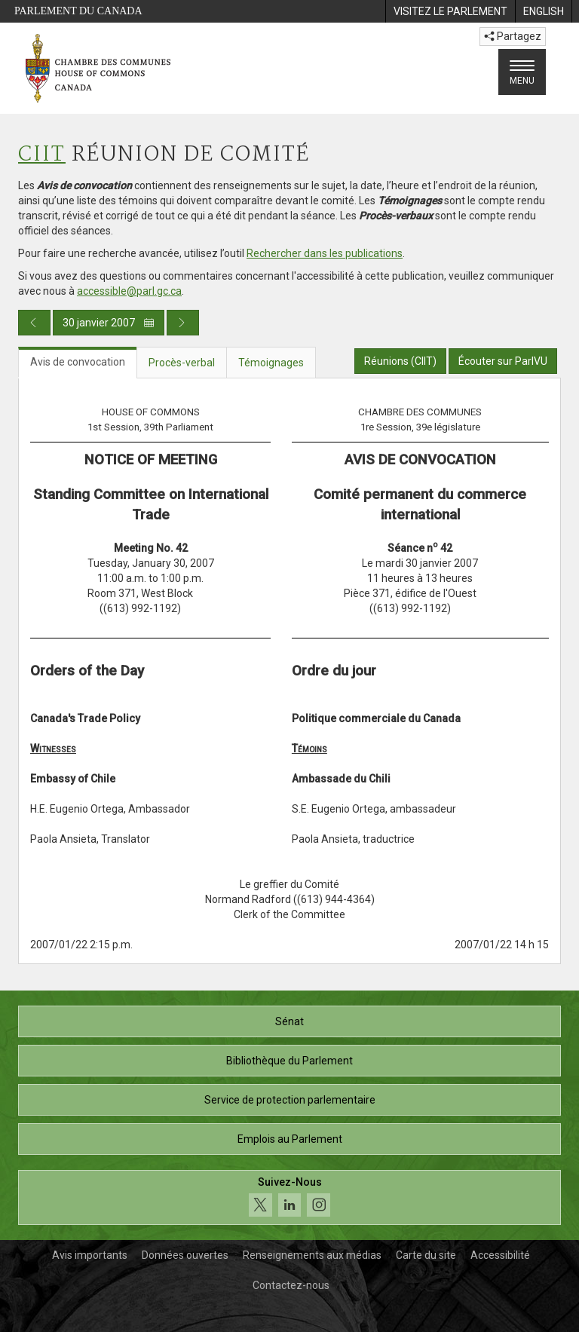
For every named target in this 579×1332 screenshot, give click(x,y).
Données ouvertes (185, 1255)
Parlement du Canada (78, 11)
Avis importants (89, 1255)
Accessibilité (500, 1255)
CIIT (42, 155)
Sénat (289, 1021)
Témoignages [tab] (271, 363)
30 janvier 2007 (109, 323)
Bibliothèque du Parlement (289, 1061)
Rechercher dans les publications (325, 253)
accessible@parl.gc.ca (129, 291)
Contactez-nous (291, 1285)
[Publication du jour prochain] (183, 322)
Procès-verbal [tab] (182, 363)
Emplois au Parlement (289, 1139)
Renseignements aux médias (312, 1255)
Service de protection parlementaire (289, 1100)
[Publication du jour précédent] (34, 322)
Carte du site (426, 1255)
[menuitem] (450, 11)
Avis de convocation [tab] (77, 362)
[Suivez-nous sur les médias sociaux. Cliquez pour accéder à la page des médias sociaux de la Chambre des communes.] (289, 1197)
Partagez (512, 36)
